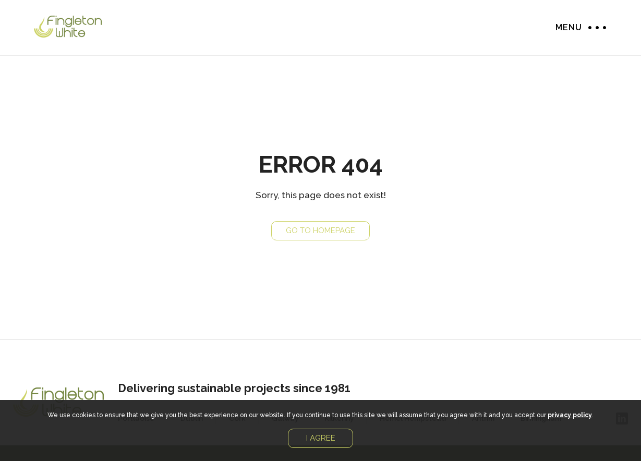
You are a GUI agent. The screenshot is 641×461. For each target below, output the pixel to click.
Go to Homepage (320, 230)
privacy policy (570, 415)
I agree (320, 438)
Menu (594, 27)
